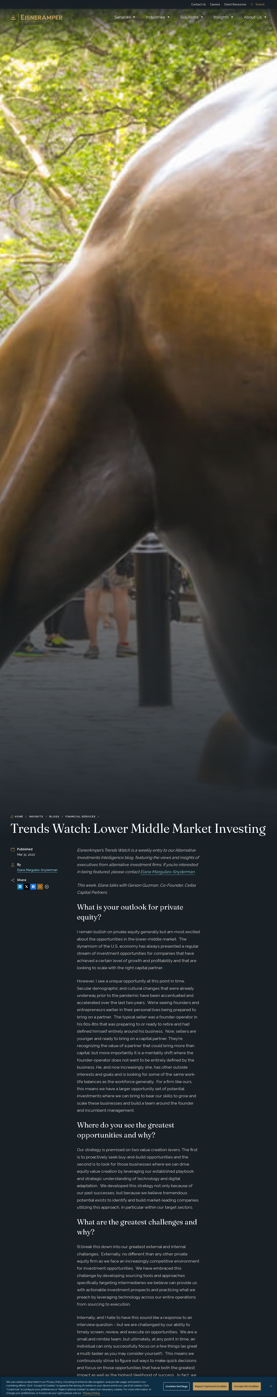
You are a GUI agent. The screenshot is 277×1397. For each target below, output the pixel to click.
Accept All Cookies (246, 1386)
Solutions (189, 17)
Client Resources (235, 4)
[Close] (271, 1386)
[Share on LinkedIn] (20, 887)
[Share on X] (26, 887)
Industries (155, 17)
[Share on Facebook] (33, 887)
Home (16, 816)
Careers (215, 4)
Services (122, 17)
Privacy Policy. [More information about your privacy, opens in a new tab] (91, 1393)
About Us (253, 17)
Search (257, 4)
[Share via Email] (40, 887)
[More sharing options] (47, 887)
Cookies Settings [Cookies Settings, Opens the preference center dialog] (176, 1386)
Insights (221, 17)
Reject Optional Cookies (211, 1386)
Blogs (54, 816)
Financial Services (80, 816)
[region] (138, 1386)
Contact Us (198, 4)
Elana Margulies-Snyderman (37, 870)
